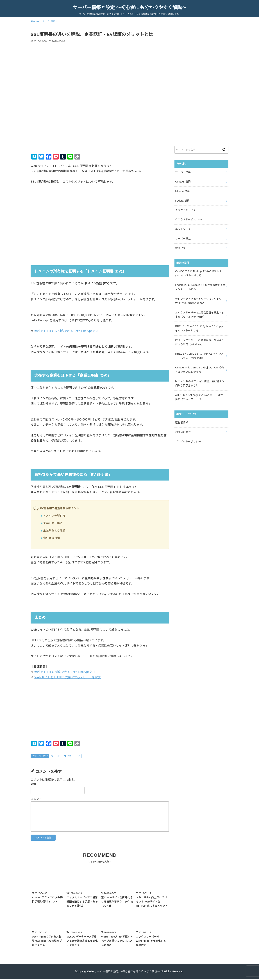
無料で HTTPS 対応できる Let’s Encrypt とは (65, 671)
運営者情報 (181, 422)
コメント (36, 799)
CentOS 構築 (182, 181)
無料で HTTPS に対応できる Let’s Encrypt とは (66, 331)
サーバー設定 (41, 756)
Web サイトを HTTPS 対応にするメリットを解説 (67, 677)
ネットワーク (183, 229)
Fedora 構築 (182, 200)
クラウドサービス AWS (188, 219)
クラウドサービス (185, 210)
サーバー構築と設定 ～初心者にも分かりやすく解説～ (129, 7)
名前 (33, 784)
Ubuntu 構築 (182, 191)
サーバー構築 (183, 172)
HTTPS (57, 756)
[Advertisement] (100, 220)
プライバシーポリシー (188, 441)
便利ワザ (180, 248)
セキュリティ (73, 756)
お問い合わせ (183, 432)
